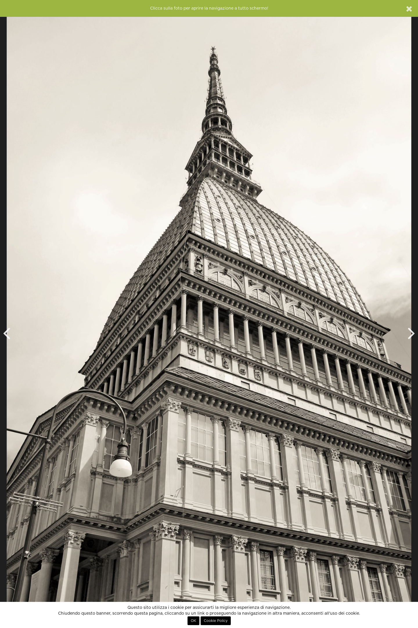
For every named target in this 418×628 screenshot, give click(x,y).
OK (193, 620)
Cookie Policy (216, 620)
